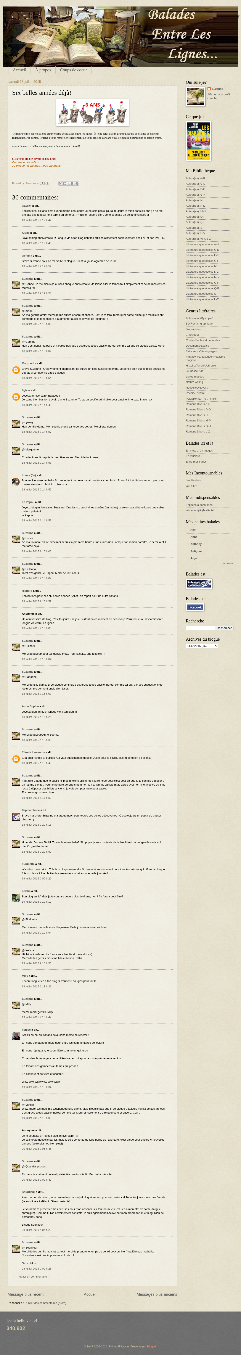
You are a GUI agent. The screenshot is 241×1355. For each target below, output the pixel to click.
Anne (193, 536)
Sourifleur (28, 1192)
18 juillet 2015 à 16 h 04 (36, 659)
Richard (27, 590)
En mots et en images (199, 450)
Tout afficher (227, 563)
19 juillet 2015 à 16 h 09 (36, 1118)
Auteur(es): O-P (195, 216)
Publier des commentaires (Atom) (45, 1303)
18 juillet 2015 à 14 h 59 (36, 489)
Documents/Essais (197, 345)
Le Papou (28, 502)
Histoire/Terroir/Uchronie (201, 365)
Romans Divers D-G (198, 409)
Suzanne (27, 278)
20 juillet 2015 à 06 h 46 (36, 1148)
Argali (194, 558)
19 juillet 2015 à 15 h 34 (36, 1087)
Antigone (196, 551)
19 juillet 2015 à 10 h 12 (36, 901)
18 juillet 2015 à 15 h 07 (36, 578)
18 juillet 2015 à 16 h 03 (36, 628)
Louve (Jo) (29, 475)
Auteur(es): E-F (195, 189)
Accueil (19, 70)
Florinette (28, 864)
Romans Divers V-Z (198, 431)
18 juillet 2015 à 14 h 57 (36, 431)
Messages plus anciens (157, 1294)
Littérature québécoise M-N (202, 277)
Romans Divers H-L (198, 415)
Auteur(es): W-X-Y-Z (198, 238)
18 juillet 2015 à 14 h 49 (36, 405)
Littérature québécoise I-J (201, 266)
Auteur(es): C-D (195, 183)
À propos (43, 70)
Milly (25, 975)
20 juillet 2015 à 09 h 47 (36, 1179)
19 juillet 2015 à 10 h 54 (36, 932)
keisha (26, 891)
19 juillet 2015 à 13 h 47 (36, 1017)
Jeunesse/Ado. (195, 371)
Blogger (152, 1346)
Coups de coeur (73, 70)
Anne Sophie (30, 706)
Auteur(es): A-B (195, 178)
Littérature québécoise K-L (202, 271)
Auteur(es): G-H (196, 194)
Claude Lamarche (33, 752)
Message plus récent (25, 1294)
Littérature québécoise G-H (202, 260)
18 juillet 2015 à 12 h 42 (36, 220)
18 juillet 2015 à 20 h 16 (36, 824)
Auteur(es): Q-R (196, 222)
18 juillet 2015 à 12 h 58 (36, 293)
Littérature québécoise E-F (202, 255)
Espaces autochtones (199, 504)
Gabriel (26, 205)
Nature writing (194, 382)
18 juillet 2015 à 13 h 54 (36, 377)
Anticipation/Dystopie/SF (201, 318)
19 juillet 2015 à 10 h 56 (36, 963)
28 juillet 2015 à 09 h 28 (36, 1268)
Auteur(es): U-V (195, 233)
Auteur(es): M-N (196, 211)
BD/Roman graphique (199, 323)
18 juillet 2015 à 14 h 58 (36, 462)
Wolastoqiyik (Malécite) (200, 510)
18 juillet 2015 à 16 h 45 (36, 763)
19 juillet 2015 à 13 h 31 (36, 986)
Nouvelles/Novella (197, 387)
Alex (193, 529)
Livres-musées (195, 376)
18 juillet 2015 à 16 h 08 (36, 693)
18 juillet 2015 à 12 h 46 (36, 243)
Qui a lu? (191, 485)
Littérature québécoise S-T (202, 293)
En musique (193, 456)
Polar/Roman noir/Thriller (201, 398)
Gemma (27, 255)
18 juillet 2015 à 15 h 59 (36, 601)
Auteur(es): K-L (195, 205)
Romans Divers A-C (198, 404)
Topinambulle (31, 810)
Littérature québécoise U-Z (202, 299)
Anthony (196, 544)
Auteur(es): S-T (195, 227)
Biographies (193, 329)
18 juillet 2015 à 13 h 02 (36, 351)
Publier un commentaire (32, 1276)
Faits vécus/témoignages (201, 351)
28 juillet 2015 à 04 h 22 (36, 1229)
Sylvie (26, 390)
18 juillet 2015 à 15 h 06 (36, 551)
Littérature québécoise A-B (202, 244)
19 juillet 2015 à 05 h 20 (36, 878)
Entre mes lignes (196, 461)
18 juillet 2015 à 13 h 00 (36, 324)
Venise (26, 1029)
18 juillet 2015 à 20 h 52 (36, 851)
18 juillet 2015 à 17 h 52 (36, 797)
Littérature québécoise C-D (202, 249)
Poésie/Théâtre (195, 393)
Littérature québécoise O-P (202, 282)
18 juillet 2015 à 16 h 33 (36, 740)
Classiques (192, 334)
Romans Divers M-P (198, 420)
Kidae (25, 232)
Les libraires (193, 480)
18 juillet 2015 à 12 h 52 (36, 266)
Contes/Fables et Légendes (203, 340)
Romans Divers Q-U (198, 426)
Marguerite (29, 363)
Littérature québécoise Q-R (202, 288)
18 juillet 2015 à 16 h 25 (36, 716)
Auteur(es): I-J (195, 200)
